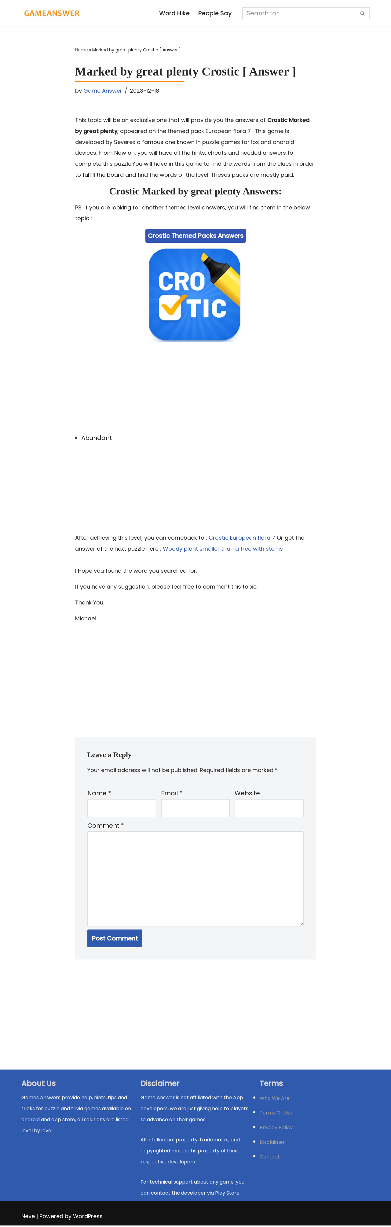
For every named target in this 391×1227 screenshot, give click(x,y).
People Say (215, 13)
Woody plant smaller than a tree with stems (223, 549)
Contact (270, 1158)
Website (247, 794)
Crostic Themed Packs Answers (195, 236)
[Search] (299, 13)
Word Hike (174, 13)
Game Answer (102, 90)
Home (81, 50)
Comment (105, 826)
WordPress (88, 1217)
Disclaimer (272, 1143)
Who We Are (275, 1099)
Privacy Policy (276, 1129)
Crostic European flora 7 (242, 538)
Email (171, 794)
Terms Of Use (276, 1114)
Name (99, 794)
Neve (28, 1217)
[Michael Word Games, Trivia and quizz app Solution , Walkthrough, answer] (51, 13)
